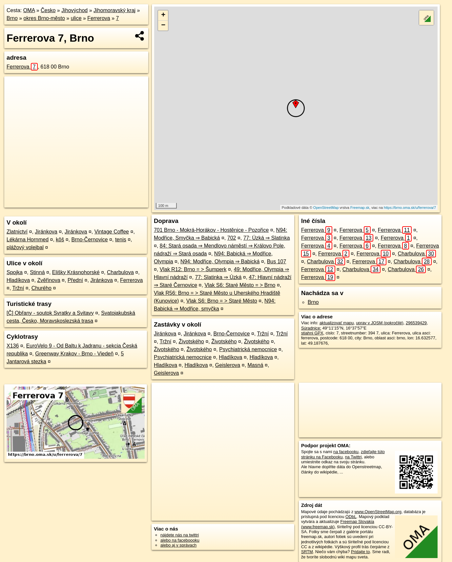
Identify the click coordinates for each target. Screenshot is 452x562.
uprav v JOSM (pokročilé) (379, 322)
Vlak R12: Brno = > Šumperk (193, 269)
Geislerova (227, 365)
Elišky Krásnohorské (76, 272)
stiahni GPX (312, 333)
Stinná (37, 272)
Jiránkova (46, 231)
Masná (255, 365)
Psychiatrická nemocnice (248, 349)
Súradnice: (311, 328)
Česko (48, 10)
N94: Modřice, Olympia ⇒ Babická (220, 261)
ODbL (350, 516)
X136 (13, 346)
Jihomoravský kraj (114, 10)
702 (231, 238)
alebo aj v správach (178, 545)
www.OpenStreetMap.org (378, 511)
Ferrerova (98, 18)
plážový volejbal (25, 247)
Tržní (18, 288)
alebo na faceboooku (179, 540)
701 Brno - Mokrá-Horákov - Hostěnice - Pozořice (211, 230)
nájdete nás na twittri (179, 534)
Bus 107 (276, 261)
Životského (191, 341)
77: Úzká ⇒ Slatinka (266, 238)
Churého (41, 288)
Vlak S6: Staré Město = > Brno (239, 285)
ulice (76, 18)
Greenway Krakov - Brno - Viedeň (74, 353)
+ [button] (163, 15)
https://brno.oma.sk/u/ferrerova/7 (410, 208)
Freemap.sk (359, 208)
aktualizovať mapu (336, 322)
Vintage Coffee (111, 231)
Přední (75, 280)
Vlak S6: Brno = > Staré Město (221, 301)
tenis (120, 239)
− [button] (163, 25)
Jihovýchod (74, 10)
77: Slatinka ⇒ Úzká (218, 277)
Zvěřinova (48, 280)
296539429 (416, 322)
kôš (60, 239)
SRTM (307, 551)
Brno (12, 18)
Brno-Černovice (89, 239)
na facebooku (346, 451)
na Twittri (353, 456)
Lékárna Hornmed (28, 239)
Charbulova (120, 272)
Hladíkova (18, 280)
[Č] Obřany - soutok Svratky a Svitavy (50, 313)
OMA (29, 10)
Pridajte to (360, 551)
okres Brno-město (44, 18)
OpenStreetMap (326, 208)
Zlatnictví (17, 231)
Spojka (15, 272)
